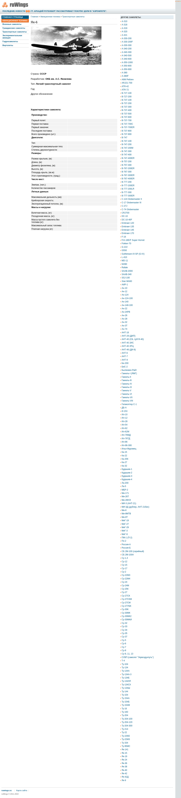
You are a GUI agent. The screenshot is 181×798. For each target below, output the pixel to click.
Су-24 (124, 582)
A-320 (124, 31)
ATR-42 (125, 86)
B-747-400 (127, 154)
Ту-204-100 (127, 719)
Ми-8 (124, 510)
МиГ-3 (125, 530)
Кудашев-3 (127, 476)
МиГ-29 (125, 527)
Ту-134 (125, 667)
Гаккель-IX (127, 387)
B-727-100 (127, 93)
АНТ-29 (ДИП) (128, 336)
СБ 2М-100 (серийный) (133, 551)
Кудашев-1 (127, 469)
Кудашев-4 (127, 479)
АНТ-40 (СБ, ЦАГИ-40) (133, 339)
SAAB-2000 (127, 271)
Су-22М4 (126, 578)
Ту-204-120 (127, 722)
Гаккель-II (126, 377)
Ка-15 (124, 452)
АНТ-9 (125, 360)
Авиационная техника (15, 21)
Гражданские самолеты (13, 28)
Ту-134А (126, 671)
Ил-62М (125, 431)
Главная (34, 17)
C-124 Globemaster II (132, 199)
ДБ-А (124, 407)
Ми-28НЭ (126, 500)
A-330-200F (127, 42)
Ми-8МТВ (126, 513)
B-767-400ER (128, 178)
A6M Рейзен (128, 79)
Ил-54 (124, 425)
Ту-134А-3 (126, 674)
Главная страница (12, 17)
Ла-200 (125, 483)
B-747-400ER (128, 158)
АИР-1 (125, 284)
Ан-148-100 (127, 305)
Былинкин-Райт (129, 370)
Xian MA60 (127, 281)
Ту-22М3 (126, 739)
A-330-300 (127, 45)
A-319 (124, 28)
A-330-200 (127, 38)
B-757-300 (127, 165)
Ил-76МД (126, 435)
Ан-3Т (124, 325)
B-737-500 (127, 113)
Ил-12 (124, 418)
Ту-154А (126, 698)
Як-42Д (125, 777)
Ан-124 (125, 295)
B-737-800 (127, 131)
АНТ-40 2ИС (128, 343)
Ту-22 (124, 732)
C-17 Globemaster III (131, 202)
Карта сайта (21, 790)
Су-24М (125, 585)
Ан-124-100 (127, 298)
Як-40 (124, 770)
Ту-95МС (126, 746)
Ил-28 (124, 421)
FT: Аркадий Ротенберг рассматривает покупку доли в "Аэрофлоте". (69, 11)
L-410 (124, 257)
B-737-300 (127, 107)
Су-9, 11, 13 (127, 654)
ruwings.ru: (6, 790)
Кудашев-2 (127, 472)
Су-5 (124, 640)
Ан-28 (124, 319)
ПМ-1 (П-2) (127, 537)
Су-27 (124, 592)
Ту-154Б (126, 701)
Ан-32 (124, 322)
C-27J (124, 206)
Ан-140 (125, 301)
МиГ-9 (125, 534)
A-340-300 (127, 52)
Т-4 (123, 660)
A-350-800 (127, 66)
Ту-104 (125, 664)
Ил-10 (124, 414)
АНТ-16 (125, 332)
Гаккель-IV (127, 384)
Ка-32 (124, 466)
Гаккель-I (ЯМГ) (129, 373)
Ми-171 (125, 493)
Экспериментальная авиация (12, 36)
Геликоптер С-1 (129, 404)
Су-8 (124, 650)
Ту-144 (125, 691)
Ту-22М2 (126, 736)
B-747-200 (127, 144)
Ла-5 (124, 486)
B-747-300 (127, 151)
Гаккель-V (126, 390)
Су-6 (124, 643)
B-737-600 (127, 117)
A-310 (124, 21)
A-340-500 (127, 55)
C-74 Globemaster (130, 209)
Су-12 (124, 561)
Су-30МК (126, 613)
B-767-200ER (128, 168)
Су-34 (124, 630)
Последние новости (13, 11)
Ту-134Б (126, 678)
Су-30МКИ (127, 619)
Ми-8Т (125, 517)
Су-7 (124, 647)
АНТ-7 (125, 356)
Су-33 (124, 626)
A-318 (124, 24)
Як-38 (124, 766)
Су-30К (125, 609)
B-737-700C (127, 124)
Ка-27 (124, 462)
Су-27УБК (126, 606)
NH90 (124, 264)
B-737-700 (127, 120)
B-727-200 (127, 96)
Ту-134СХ (126, 684)
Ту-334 (125, 743)
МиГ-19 (125, 520)
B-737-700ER (128, 127)
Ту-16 (124, 708)
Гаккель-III (127, 380)
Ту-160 (125, 712)
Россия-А (126, 544)
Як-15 (124, 753)
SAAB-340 (127, 274)
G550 (124, 250)
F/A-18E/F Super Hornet (133, 240)
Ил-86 (124, 442)
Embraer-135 (128, 226)
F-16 (124, 237)
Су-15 (124, 565)
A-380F (125, 76)
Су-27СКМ (127, 599)
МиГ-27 (125, 524)
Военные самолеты (11, 24)
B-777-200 (127, 182)
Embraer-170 (128, 233)
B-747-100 (127, 141)
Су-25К (125, 589)
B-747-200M (127, 148)
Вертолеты (7, 45)
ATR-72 (125, 90)
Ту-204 (125, 715)
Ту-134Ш (126, 688)
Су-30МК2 (127, 616)
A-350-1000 (127, 62)
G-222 (124, 247)
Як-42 (124, 773)
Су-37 (124, 636)
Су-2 (124, 572)
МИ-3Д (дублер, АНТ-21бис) (135, 507)
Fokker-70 (126, 243)
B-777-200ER (128, 185)
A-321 (124, 35)
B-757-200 (127, 161)
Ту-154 (125, 695)
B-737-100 (127, 100)
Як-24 (124, 760)
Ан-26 (124, 315)
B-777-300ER (128, 195)
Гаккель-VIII (127, 401)
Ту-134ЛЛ (126, 681)
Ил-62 (124, 428)
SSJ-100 (126, 277)
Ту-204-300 (127, 725)
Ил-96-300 (127, 445)
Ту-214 (125, 729)
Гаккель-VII (127, 397)
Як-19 (124, 756)
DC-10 (125, 216)
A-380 (124, 72)
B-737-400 (127, 110)
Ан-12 (124, 291)
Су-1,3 (125, 558)
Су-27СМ (126, 602)
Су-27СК (126, 596)
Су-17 (124, 568)
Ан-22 (124, 308)
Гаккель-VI (127, 394)
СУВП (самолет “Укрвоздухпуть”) (138, 657)
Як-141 (125, 749)
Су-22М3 (126, 575)
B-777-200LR (128, 189)
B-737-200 (127, 103)
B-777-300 (127, 192)
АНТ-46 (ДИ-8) (129, 349)
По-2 (124, 541)
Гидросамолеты (10, 41)
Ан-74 (124, 329)
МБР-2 (125, 490)
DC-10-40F (127, 219)
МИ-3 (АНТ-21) (129, 503)
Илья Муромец (129, 448)
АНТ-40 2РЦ (128, 346)
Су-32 (124, 623)
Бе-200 (125, 363)
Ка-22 (124, 455)
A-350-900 (127, 69)
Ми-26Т (125, 496)
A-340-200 (127, 48)
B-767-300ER (128, 175)
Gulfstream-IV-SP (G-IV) (133, 254)
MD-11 (125, 260)
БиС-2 (125, 367)
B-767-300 (127, 171)
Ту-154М (126, 705)
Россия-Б (126, 548)
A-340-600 (127, 59)
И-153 (124, 411)
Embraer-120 (128, 223)
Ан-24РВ (126, 312)
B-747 (124, 137)
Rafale (125, 267)
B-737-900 (127, 134)
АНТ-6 (125, 353)
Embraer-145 (128, 230)
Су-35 (124, 633)
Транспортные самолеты (14, 32)
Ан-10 (124, 288)
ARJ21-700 (127, 83)
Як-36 (124, 763)
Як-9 (124, 780)
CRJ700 (125, 213)
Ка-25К (125, 459)
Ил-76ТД (126, 438)
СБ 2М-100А (128, 554)
